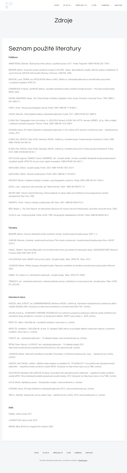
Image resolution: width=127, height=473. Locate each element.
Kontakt (119, 5)
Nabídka (78, 453)
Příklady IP (58, 453)
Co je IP (46, 453)
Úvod (56, 5)
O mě (69, 453)
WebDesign (82, 460)
